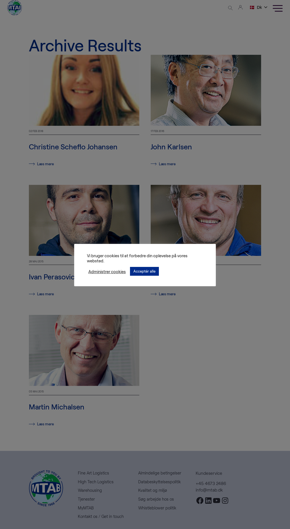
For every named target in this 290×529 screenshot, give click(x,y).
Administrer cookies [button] (107, 271)
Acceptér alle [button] (144, 271)
